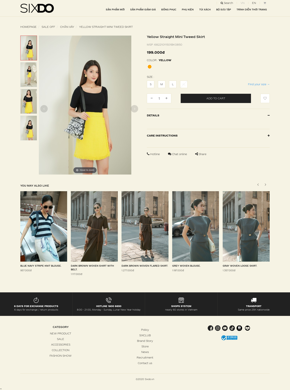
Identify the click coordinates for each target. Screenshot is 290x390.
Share (200, 154)
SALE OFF (48, 26)
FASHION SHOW (61, 355)
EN (254, 3)
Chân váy (67, 26)
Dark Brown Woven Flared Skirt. (145, 265)
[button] (265, 185)
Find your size (259, 84)
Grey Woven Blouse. (186, 265)
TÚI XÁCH (205, 9)
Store (145, 346)
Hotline (154, 154)
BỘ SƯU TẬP (223, 9)
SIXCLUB (145, 335)
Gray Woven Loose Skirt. (240, 265)
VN (243, 3)
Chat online (178, 154)
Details (208, 115)
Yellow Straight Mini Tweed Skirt (106, 26)
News (145, 352)
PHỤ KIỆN (188, 9)
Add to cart (215, 98)
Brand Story (145, 340)
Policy (145, 329)
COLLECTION (60, 350)
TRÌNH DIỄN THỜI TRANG (252, 9)
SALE (60, 339)
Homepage (28, 26)
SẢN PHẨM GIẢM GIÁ (143, 9)
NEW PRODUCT (60, 333)
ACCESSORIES (60, 344)
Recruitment (145, 357)
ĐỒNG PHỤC (168, 9)
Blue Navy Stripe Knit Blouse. (40, 265)
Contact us (145, 363)
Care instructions (208, 135)
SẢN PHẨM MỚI (115, 9)
